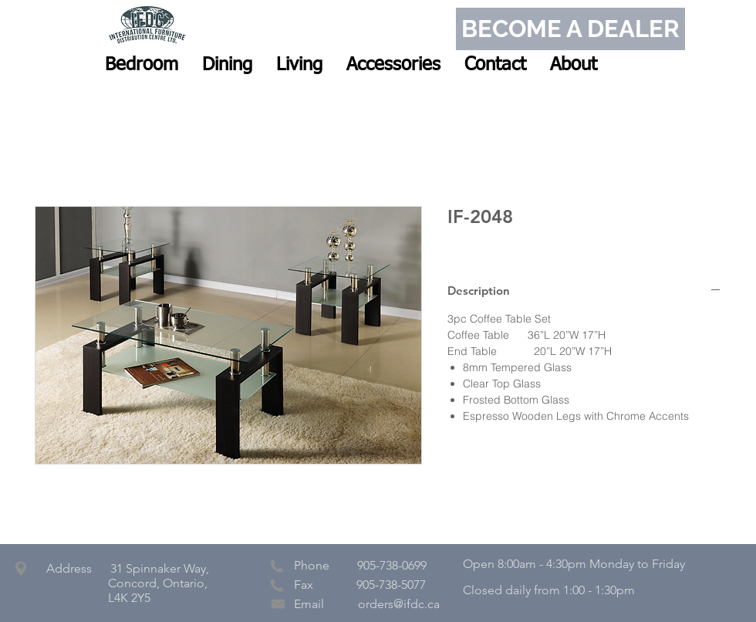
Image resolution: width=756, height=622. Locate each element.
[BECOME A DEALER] (570, 29)
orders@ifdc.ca (399, 604)
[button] (141, 65)
